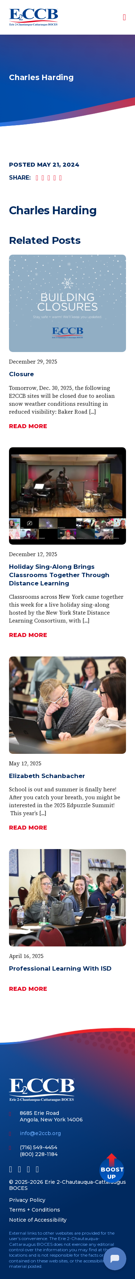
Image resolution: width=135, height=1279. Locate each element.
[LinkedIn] (19, 1169)
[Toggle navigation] (119, 17)
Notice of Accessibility (38, 1220)
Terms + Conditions (34, 1210)
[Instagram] (37, 1169)
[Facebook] (10, 1169)
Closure (21, 374)
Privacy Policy (27, 1200)
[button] (111, 1170)
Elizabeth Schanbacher (47, 775)
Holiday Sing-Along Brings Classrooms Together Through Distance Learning (59, 574)
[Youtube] (28, 1169)
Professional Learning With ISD (60, 968)
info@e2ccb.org (40, 1133)
